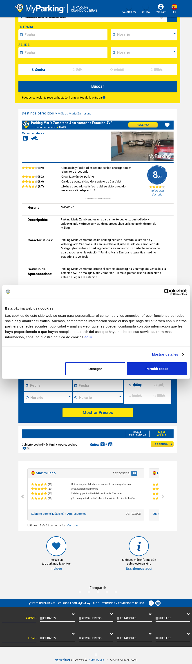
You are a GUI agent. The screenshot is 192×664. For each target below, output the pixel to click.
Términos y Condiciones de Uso (123, 603)
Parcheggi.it (96, 659)
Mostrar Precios (98, 412)
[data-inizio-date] (65, 34)
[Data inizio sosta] (50, 385)
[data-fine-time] (146, 52)
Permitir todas (156, 368)
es (174, 12)
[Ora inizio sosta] (50, 397)
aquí (88, 337)
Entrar (161, 12)
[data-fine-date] (65, 52)
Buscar (97, 86)
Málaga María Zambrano (75, 113)
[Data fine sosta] (100, 385)
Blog (96, 603)
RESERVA (164, 444)
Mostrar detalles (165, 354)
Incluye (56, 568)
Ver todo (72, 525)
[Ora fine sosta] (100, 397)
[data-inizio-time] (146, 34)
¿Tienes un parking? (42, 603)
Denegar (95, 368)
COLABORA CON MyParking (74, 603)
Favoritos (129, 9)
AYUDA (146, 9)
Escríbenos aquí (139, 568)
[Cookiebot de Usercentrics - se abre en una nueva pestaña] (167, 292)
